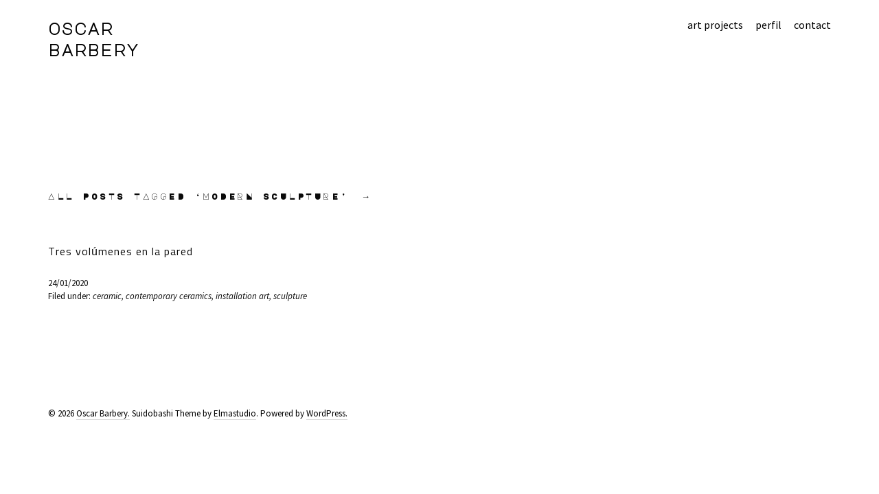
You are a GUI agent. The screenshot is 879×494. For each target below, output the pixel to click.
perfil (768, 25)
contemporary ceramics (169, 296)
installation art (242, 296)
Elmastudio (235, 413)
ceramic (107, 296)
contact (812, 25)
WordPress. (326, 413)
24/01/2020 (68, 283)
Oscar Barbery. (103, 413)
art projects (715, 25)
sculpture (290, 296)
